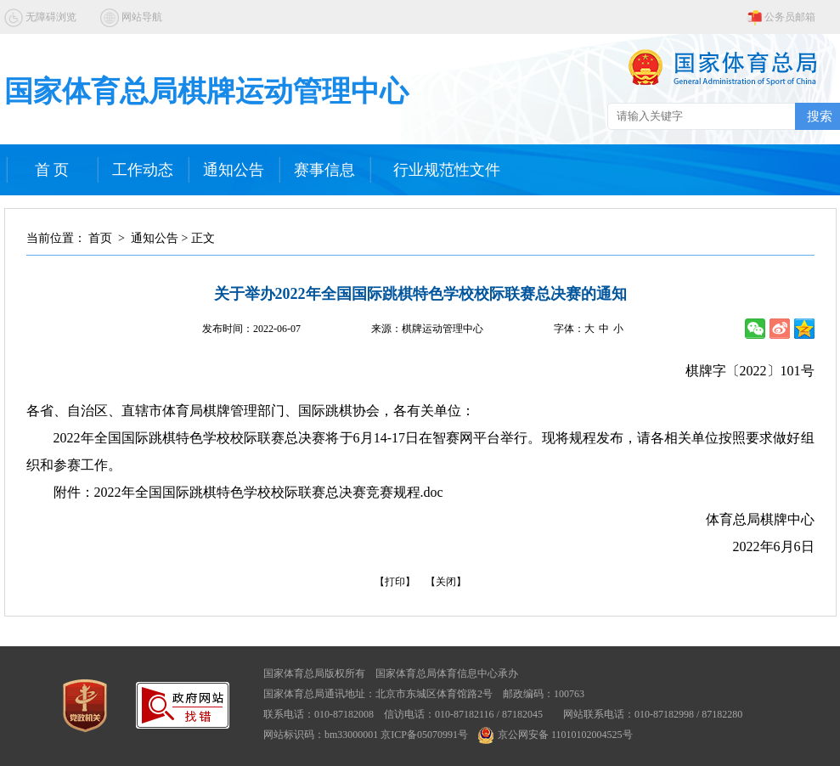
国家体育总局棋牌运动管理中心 (206, 91)
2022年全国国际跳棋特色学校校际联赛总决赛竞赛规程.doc (268, 492)
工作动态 (142, 169)
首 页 (52, 169)
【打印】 (395, 582)
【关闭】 (446, 582)
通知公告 (233, 169)
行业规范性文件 (446, 169)
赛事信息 (324, 169)
